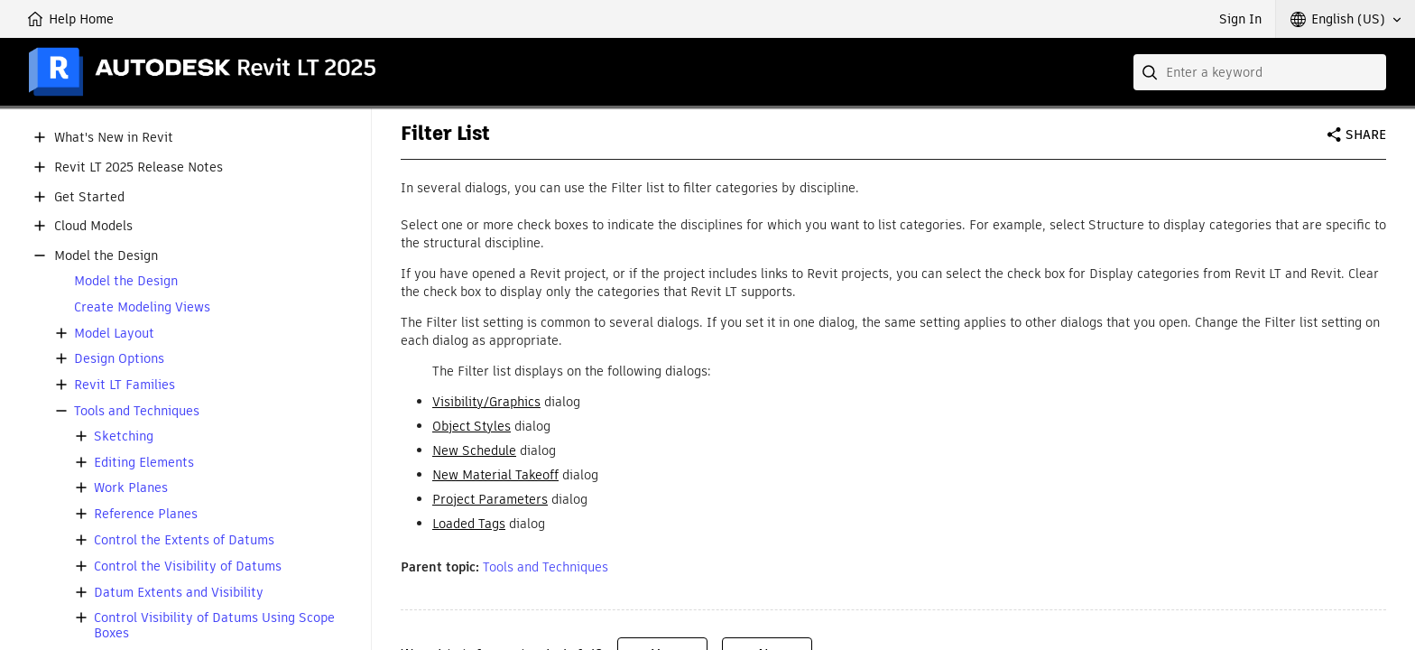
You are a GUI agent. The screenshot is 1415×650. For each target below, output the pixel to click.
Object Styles (471, 426)
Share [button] (1366, 134)
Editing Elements (144, 462)
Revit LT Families (124, 385)
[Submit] (1151, 72)
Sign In (1240, 19)
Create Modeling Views (142, 307)
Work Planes (131, 488)
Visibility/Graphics (486, 402)
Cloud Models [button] (93, 226)
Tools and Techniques (136, 411)
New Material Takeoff (495, 475)
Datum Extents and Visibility (179, 592)
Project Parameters (490, 499)
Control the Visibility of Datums (188, 566)
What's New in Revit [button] (113, 137)
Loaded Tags (468, 524)
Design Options (119, 359)
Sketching (123, 436)
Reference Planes (146, 514)
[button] (1345, 19)
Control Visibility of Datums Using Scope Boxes (214, 625)
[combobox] (1259, 72)
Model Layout (114, 333)
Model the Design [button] (106, 256)
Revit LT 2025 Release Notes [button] (138, 167)
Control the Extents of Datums (184, 540)
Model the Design (126, 281)
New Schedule (474, 450)
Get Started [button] (89, 197)
